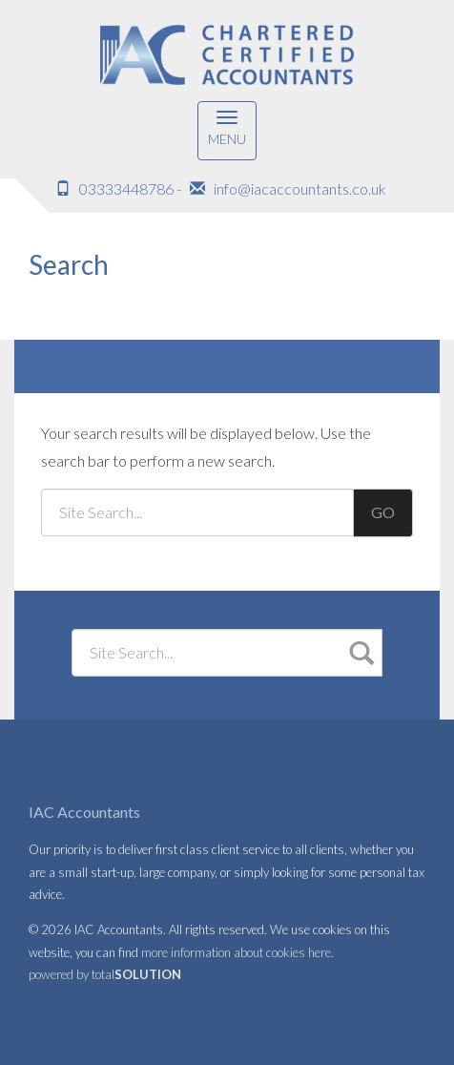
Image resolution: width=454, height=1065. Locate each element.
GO (383, 512)
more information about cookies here (236, 952)
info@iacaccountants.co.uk (300, 188)
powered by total (105, 974)
